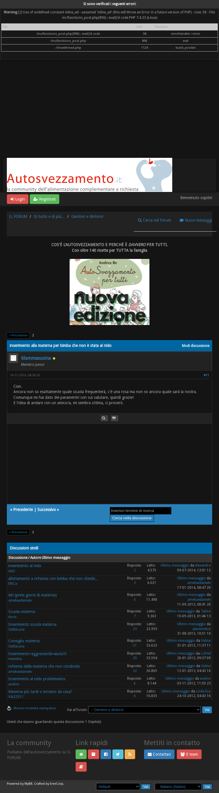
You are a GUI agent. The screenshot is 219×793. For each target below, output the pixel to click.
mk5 (11, 571)
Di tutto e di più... (49, 216)
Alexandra (203, 565)
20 (135, 658)
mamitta (15, 659)
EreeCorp (56, 784)
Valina (206, 641)
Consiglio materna (24, 641)
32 (135, 671)
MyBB (29, 784)
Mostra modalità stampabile (35, 708)
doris (12, 617)
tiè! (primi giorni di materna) (32, 595)
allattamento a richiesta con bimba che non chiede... (53, 578)
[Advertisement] (109, 115)
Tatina (206, 611)
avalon (13, 684)
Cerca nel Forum (154, 220)
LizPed (206, 653)
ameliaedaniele (199, 583)
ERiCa (12, 584)
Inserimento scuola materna (32, 624)
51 (135, 645)
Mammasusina (36, 358)
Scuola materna (21, 611)
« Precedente (18, 335)
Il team (189, 754)
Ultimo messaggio (175, 565)
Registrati (44, 199)
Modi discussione (195, 346)
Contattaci (159, 754)
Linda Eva (203, 691)
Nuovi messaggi (196, 220)
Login (18, 199)
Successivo (46, 509)
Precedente (23, 509)
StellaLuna (16, 629)
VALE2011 (16, 697)
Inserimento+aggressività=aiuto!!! (37, 653)
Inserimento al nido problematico (37, 678)
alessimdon (201, 629)
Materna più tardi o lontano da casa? (40, 691)
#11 (206, 375)
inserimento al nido (24, 565)
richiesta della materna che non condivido (44, 666)
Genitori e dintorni (87, 216)
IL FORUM (18, 216)
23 (135, 629)
